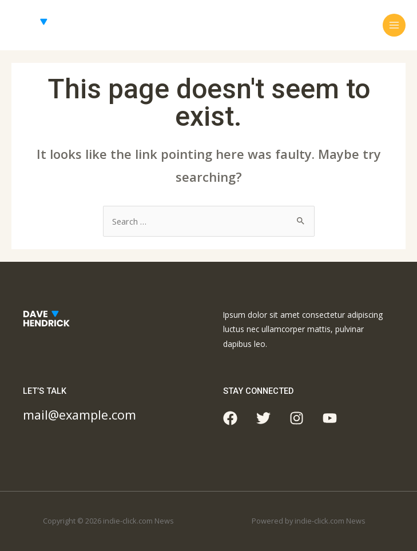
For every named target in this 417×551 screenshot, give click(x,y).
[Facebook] (230, 418)
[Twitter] (263, 418)
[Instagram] (296, 418)
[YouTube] (330, 418)
